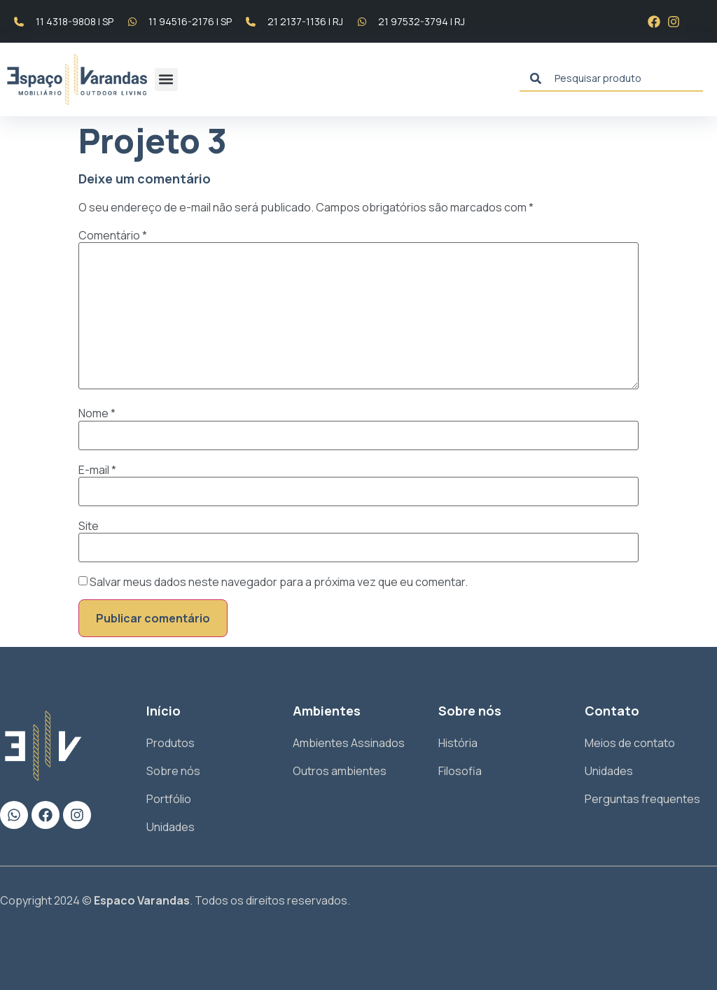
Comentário (112, 235)
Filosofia (460, 771)
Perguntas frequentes (642, 799)
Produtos (170, 743)
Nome (97, 413)
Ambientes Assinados (349, 743)
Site (88, 525)
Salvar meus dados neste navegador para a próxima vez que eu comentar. (279, 581)
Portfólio (168, 799)
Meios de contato (630, 743)
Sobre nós (173, 771)
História (458, 743)
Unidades (170, 827)
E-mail (97, 469)
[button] (166, 79)
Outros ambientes (340, 771)
